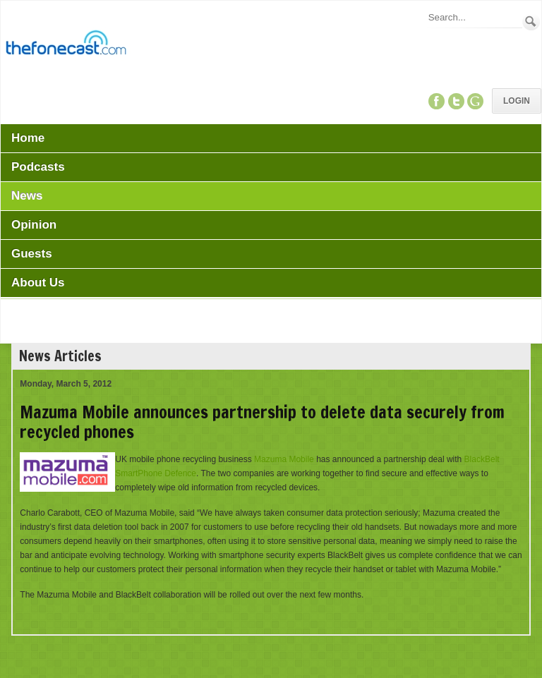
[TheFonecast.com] (66, 45)
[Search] (474, 17)
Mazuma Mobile (284, 459)
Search (531, 21)
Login (516, 101)
